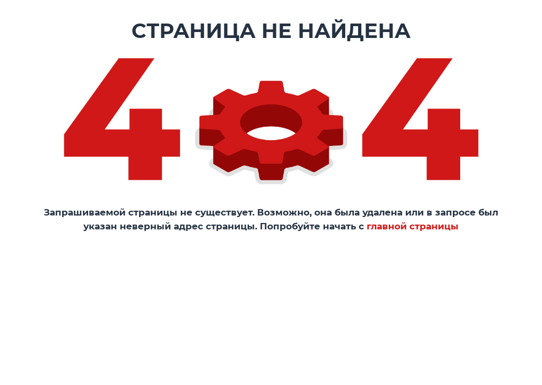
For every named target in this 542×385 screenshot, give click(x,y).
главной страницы (413, 226)
